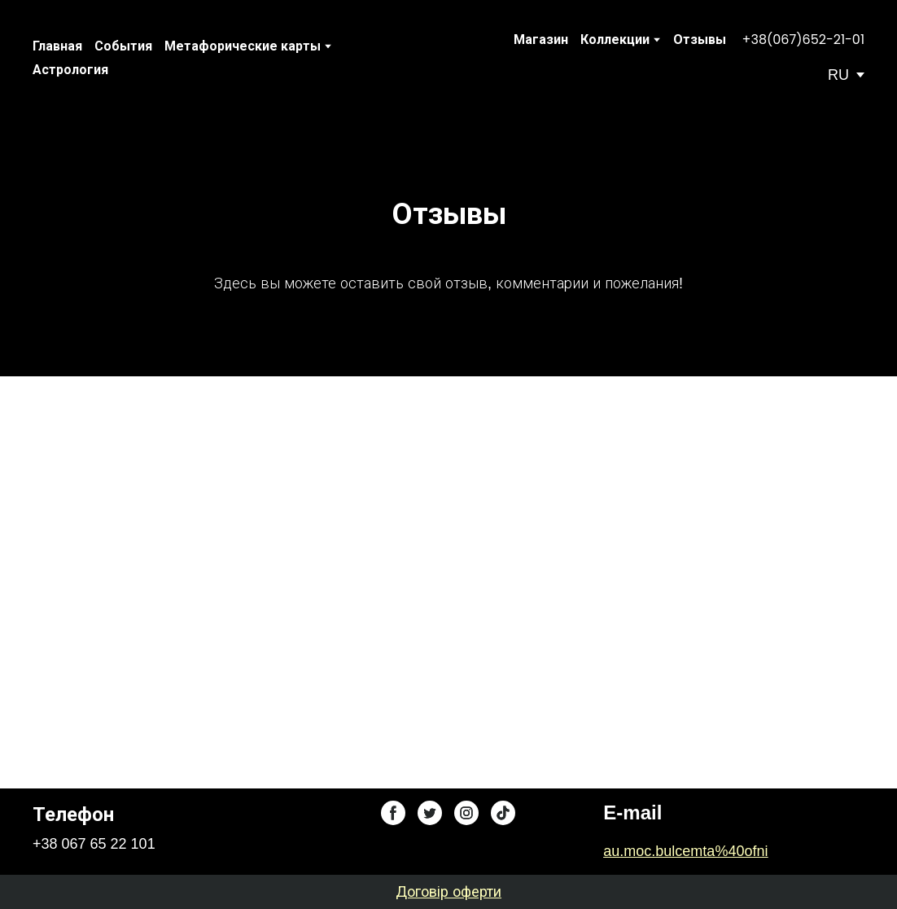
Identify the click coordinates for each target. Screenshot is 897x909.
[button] (803, 40)
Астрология (70, 70)
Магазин (541, 39)
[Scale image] (240, 562)
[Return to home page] (427, 57)
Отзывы (699, 39)
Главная (57, 46)
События (123, 46)
